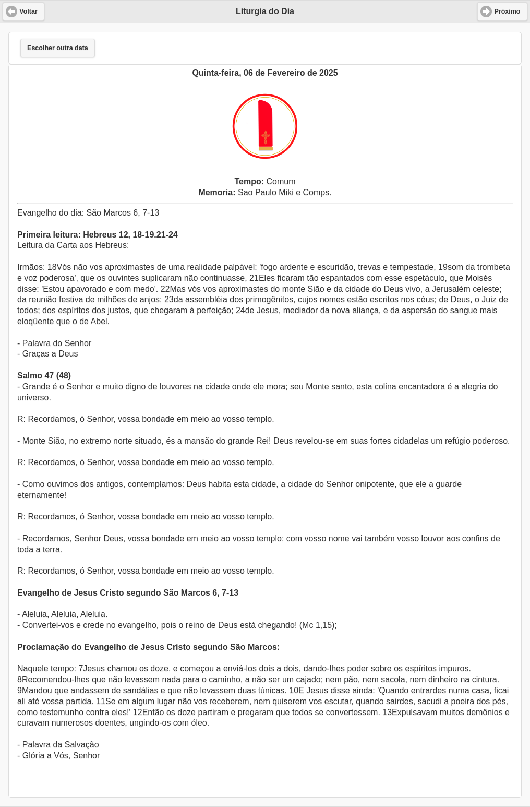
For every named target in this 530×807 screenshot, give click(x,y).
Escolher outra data (57, 48)
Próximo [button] (507, 11)
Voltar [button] (28, 11)
